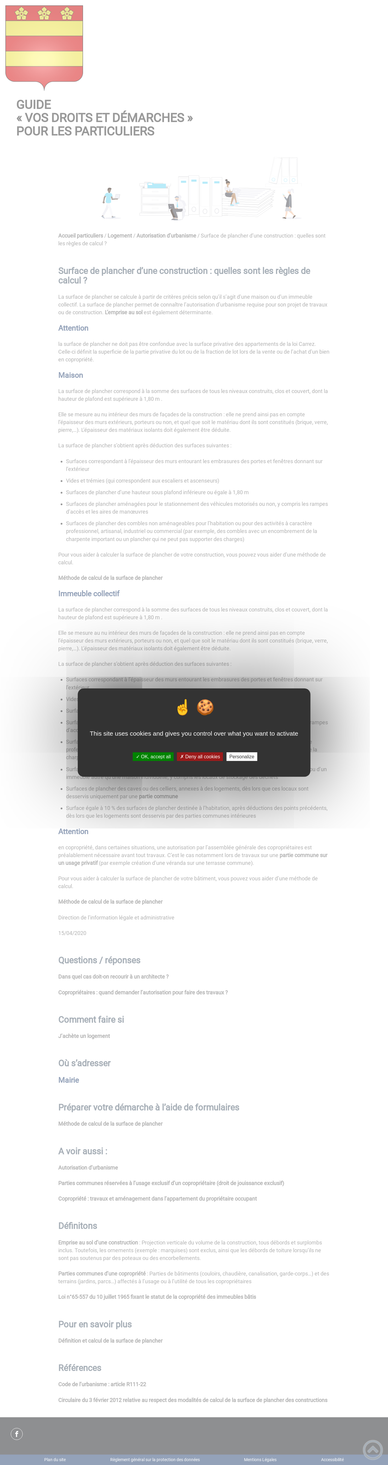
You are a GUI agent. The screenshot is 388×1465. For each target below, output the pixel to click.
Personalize (241, 756)
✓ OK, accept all (153, 756)
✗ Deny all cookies (200, 756)
